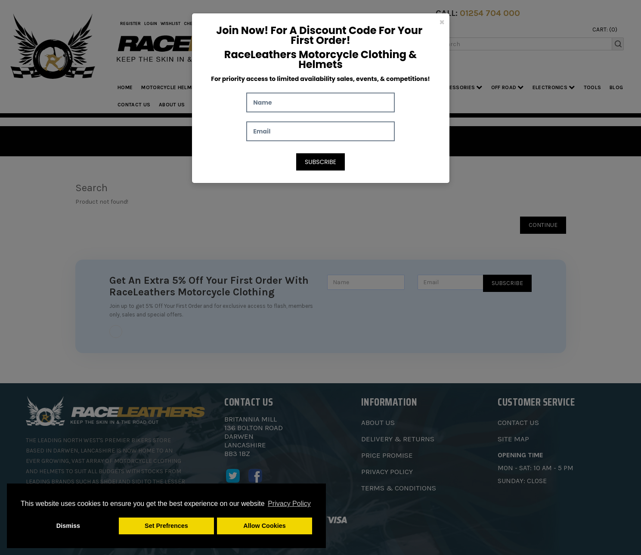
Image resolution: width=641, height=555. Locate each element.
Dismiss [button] (68, 525)
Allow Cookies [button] (264, 525)
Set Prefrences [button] (166, 525)
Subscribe (320, 162)
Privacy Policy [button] (289, 503)
